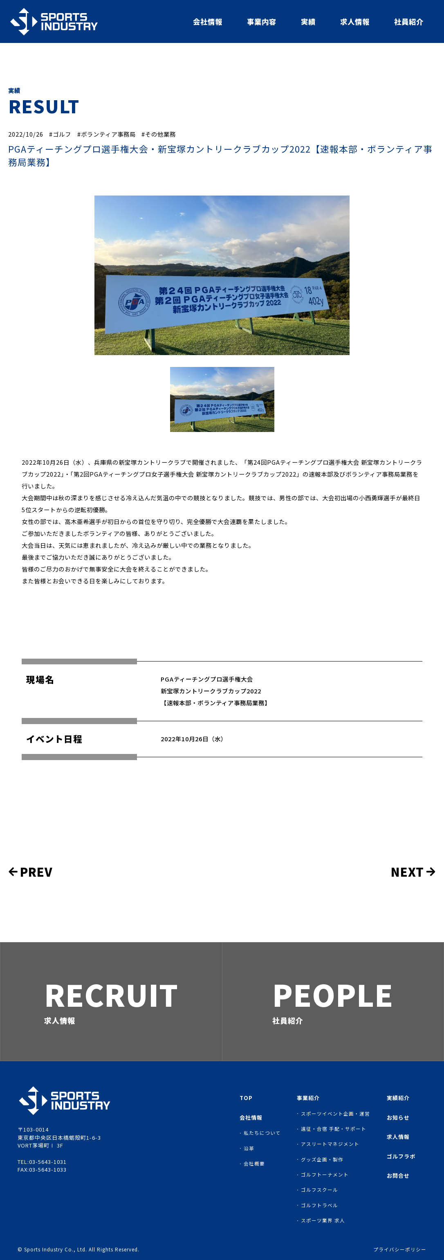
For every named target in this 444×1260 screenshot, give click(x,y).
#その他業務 (158, 134)
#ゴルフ (60, 134)
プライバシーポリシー (399, 1249)
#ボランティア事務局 (106, 134)
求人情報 (355, 21)
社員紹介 (409, 21)
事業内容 (261, 21)
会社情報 (207, 21)
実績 (308, 21)
